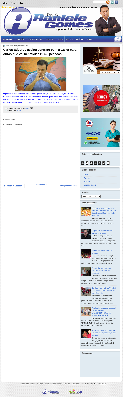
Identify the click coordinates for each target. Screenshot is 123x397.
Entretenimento (35, 39)
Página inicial (41, 185)
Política (79, 39)
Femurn (87, 178)
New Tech (67, 384)
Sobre (22, 3)
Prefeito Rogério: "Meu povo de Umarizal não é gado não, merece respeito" (104, 332)
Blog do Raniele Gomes (41, 384)
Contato (13, 3)
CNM (86, 174)
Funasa (87, 182)
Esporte (49, 39)
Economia (7, 39)
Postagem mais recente (13, 186)
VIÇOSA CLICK (90, 185)
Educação (20, 39)
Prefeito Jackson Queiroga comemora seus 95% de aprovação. (101, 270)
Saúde (89, 39)
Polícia (69, 39)
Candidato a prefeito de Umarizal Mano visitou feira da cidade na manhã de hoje (104, 290)
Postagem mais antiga (68, 186)
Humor (60, 39)
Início (5, 3)
